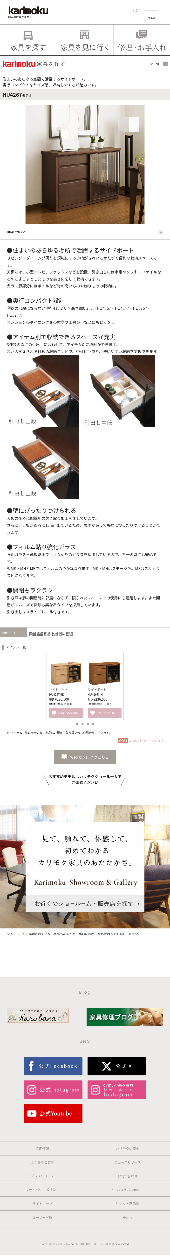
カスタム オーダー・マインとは (146, 740)
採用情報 (42, 1148)
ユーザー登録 (42, 1217)
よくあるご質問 (42, 1162)
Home (127, 1217)
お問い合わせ (127, 1176)
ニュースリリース (127, 1162)
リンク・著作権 (127, 1203)
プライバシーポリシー (42, 1189)
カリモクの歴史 (127, 1148)
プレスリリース (42, 1176)
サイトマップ (42, 1203)
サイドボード (58, 689)
